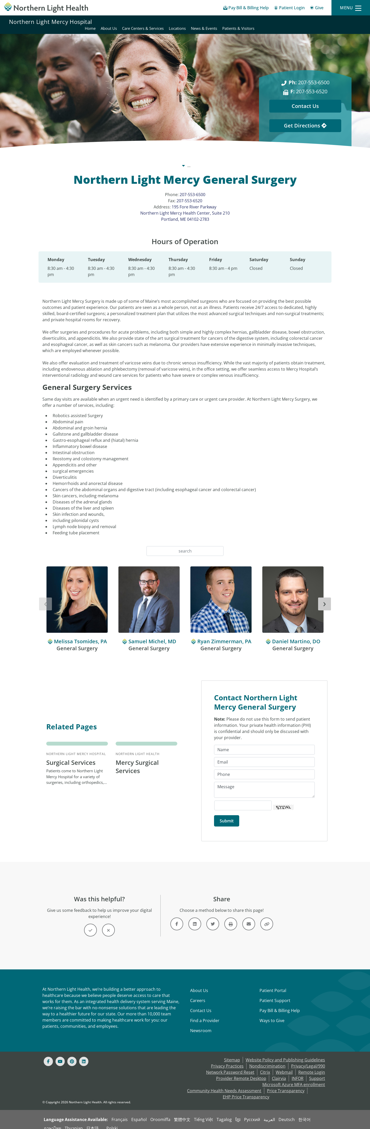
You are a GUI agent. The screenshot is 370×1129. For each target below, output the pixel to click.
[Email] (264, 756)
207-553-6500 (192, 188)
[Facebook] (48, 1055)
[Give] (316, 8)
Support (317, 1072)
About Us (199, 984)
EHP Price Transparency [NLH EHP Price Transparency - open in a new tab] (246, 1091)
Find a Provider (204, 1014)
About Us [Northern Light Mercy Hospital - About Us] (215, 21)
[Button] (90, 924)
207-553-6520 (189, 194)
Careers (197, 994)
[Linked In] (83, 1055)
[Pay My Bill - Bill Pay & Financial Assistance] (246, 8)
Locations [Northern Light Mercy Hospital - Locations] (283, 21)
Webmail (284, 1066)
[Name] (264, 744)
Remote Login (311, 1066)
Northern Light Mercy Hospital (50, 21)
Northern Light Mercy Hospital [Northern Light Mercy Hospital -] (188, 159)
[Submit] (226, 815)
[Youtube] (60, 1055)
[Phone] (264, 768)
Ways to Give (272, 1014)
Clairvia (279, 1072)
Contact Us (200, 1004)
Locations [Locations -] (233, 159)
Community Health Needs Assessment (224, 1085)
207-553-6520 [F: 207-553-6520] (308, 85)
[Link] (176, 918)
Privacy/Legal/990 (308, 1060)
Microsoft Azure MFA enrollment (293, 1078)
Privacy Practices (227, 1060)
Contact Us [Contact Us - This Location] (305, 99)
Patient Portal (273, 984)
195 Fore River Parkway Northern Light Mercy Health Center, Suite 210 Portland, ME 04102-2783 (185, 207)
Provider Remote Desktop (241, 1072)
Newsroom (200, 1024)
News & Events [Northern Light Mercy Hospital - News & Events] (310, 21)
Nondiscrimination (267, 1060)
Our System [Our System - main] (141, 159)
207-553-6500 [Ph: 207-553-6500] (309, 76)
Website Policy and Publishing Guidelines (285, 1054)
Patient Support (275, 994)
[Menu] (351, 8)
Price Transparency (285, 1085)
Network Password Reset (230, 1066)
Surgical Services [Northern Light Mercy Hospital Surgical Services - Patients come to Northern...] (71, 756)
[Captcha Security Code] (243, 799)
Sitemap (232, 1054)
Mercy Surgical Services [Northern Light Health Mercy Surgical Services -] (137, 760)
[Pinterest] (72, 1055)
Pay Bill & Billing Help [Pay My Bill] (280, 1004)
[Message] (264, 784)
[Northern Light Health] (46, 8)
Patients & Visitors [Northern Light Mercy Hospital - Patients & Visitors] (345, 21)
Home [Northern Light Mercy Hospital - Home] (196, 21)
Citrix (265, 1066)
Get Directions (305, 119)
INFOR (297, 1072)
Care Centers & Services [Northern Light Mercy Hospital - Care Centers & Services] (249, 21)
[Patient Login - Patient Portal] (289, 8)
